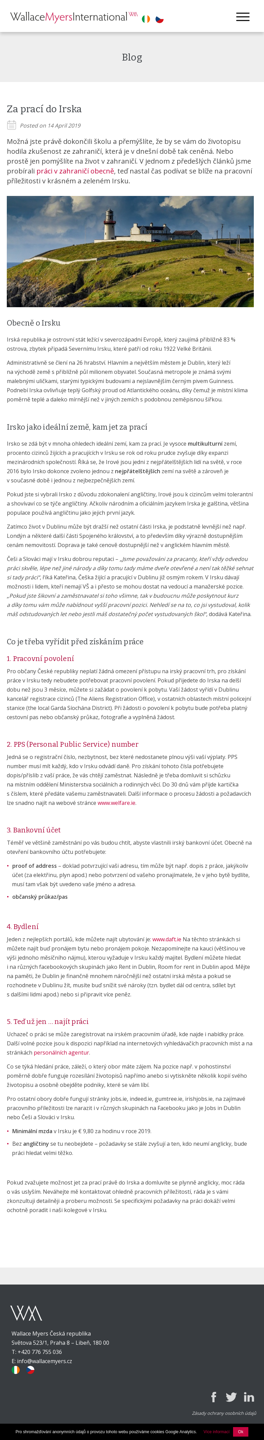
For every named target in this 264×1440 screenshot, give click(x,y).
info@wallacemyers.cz (44, 1361)
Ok (240, 1431)
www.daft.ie (166, 939)
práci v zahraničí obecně (75, 171)
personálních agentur (61, 1052)
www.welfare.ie (116, 803)
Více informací (216, 1431)
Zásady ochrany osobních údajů (224, 1413)
